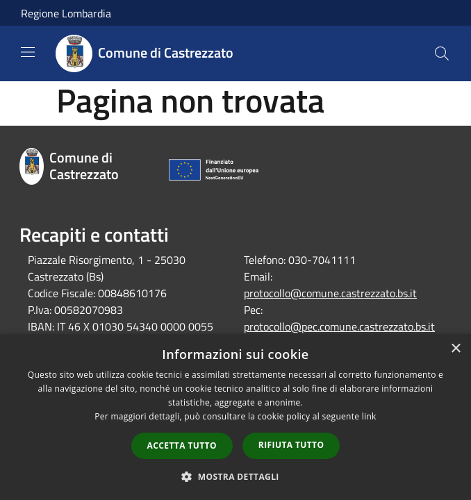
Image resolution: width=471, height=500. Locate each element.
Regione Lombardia (66, 13)
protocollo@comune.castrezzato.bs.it (330, 293)
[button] (235, 476)
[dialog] (235, 417)
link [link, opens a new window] (369, 416)
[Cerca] (441, 53)
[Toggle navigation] (27, 52)
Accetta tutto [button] (182, 445)
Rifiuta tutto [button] (291, 445)
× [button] (455, 349)
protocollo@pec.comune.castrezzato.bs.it (339, 326)
